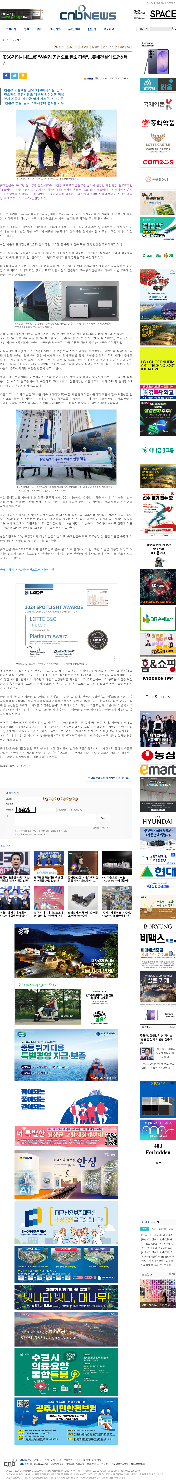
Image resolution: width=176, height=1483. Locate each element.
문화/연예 (68, 1459)
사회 (59, 1459)
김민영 (98, 78)
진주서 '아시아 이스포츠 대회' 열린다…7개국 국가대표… (48, 915)
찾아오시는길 (93, 1464)
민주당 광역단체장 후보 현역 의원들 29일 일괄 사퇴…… (48, 880)
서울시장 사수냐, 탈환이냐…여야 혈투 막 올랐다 (13, 914)
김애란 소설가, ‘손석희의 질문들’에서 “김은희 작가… (83, 879)
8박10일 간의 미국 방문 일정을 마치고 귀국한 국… (165, 1053)
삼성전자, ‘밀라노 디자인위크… (158, 1304)
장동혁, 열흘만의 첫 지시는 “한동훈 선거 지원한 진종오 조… (156, 1039)
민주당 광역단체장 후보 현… (158, 1063)
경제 (53, 1459)
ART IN (78, 1459)
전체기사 (38, 1459)
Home (3, 40)
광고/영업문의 (57, 1464)
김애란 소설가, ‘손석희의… (157, 1068)
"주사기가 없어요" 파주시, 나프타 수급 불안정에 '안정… (116, 915)
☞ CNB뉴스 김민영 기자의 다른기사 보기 (109, 777)
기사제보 (171, 2)
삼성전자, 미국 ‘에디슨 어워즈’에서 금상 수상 (83, 914)
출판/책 (86, 1459)
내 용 (8, 816)
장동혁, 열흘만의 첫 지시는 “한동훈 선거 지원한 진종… (15, 879)
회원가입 (160, 2)
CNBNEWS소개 (41, 1464)
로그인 (150, 2)
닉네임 (9, 799)
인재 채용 (96, 1459)
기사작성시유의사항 (75, 1464)
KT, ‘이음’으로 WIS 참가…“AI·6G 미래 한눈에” (115, 879)
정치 (47, 1459)
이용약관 (105, 1464)
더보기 (172, 1027)
